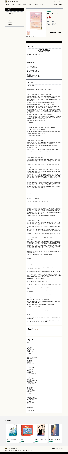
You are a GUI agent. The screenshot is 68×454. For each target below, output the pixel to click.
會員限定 (49, 11)
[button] (32, 443)
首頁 (53, 9)
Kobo (51, 27)
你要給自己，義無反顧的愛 (59, 9)
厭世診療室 (23, 439)
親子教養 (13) (9, 22)
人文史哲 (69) (9, 24)
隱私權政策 (60, 450)
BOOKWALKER (53, 26)
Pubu (53, 27)
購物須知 (56, 450)
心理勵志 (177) (9, 15)
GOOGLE (58, 26)
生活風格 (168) (9, 17)
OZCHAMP (33, 452)
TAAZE (60, 27)
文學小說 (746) (9, 13)
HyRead (49, 27)
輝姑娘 (53, 21)
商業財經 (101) (9, 18)
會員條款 (53, 450)
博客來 (49, 29)
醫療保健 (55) (9, 20)
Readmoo (56, 27)
